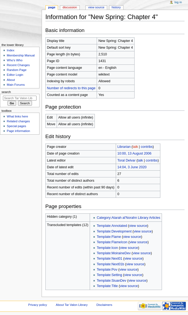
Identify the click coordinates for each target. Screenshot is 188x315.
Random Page (16, 69)
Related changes (18, 121)
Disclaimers (104, 304)
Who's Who (14, 60)
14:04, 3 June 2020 (132, 167)
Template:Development (114, 231)
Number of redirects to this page (71, 88)
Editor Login (15, 74)
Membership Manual (21, 55)
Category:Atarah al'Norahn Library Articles (128, 218)
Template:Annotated (112, 226)
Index (10, 50)
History (116, 7)
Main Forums (16, 84)
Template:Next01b (110, 264)
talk (135, 147)
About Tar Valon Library (72, 304)
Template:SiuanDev (111, 280)
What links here (17, 116)
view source (138, 226)
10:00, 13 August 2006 (134, 153)
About (11, 79)
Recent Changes (18, 65)
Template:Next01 (109, 258)
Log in (178, 2)
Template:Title (107, 286)
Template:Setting (109, 275)
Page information (18, 131)
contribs (147, 147)
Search (6, 92)
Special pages (16, 126)
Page (51, 7)
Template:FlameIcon (112, 242)
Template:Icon (107, 248)
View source (96, 7)
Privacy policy (37, 304)
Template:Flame (109, 237)
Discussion (70, 7)
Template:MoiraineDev (114, 253)
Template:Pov (107, 269)
